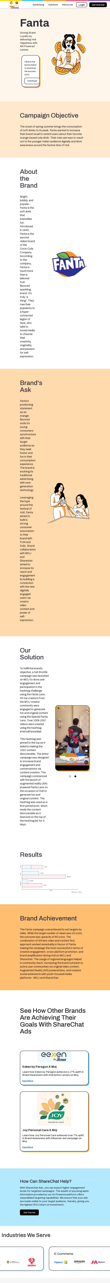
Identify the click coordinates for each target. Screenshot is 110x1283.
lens (75, 776)
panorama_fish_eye (70, 776)
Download (32, 81)
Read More (27, 1081)
